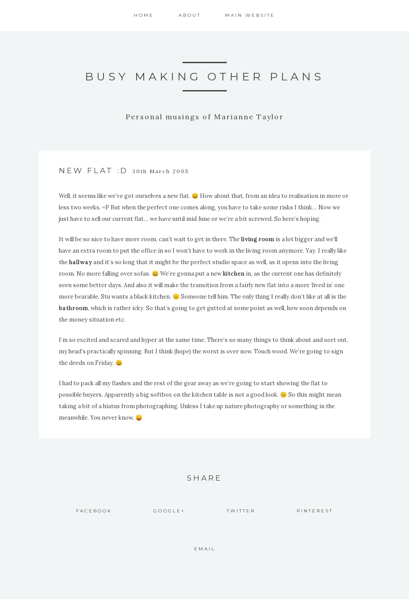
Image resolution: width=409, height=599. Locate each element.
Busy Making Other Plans (204, 76)
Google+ (169, 511)
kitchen (234, 273)
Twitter (241, 511)
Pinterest (315, 511)
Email (204, 549)
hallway (80, 262)
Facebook (94, 511)
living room (257, 239)
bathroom (73, 308)
